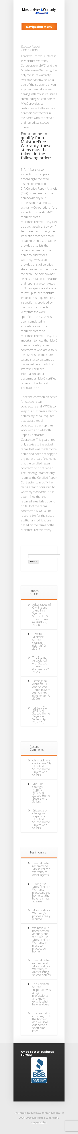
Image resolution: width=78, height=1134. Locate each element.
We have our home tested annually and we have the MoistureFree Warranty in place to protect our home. (41, 939)
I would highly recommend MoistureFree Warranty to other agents (41, 869)
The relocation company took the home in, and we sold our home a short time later (41, 1022)
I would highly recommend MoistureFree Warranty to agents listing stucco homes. (41, 967)
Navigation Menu (39, 27)
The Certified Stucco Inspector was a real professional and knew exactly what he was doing (41, 994)
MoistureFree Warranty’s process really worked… (41, 914)
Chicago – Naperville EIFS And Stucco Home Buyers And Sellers (41, 794)
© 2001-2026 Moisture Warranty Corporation (41, 1117)
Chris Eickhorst (41, 760)
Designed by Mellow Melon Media (37, 1113)
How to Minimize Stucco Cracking (38, 638)
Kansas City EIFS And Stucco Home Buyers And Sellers (41, 713)
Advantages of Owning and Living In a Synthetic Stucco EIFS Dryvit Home (41, 612)
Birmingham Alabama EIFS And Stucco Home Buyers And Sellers (41, 687)
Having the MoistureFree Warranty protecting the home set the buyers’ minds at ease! (41, 892)
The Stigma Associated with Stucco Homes (39, 661)
